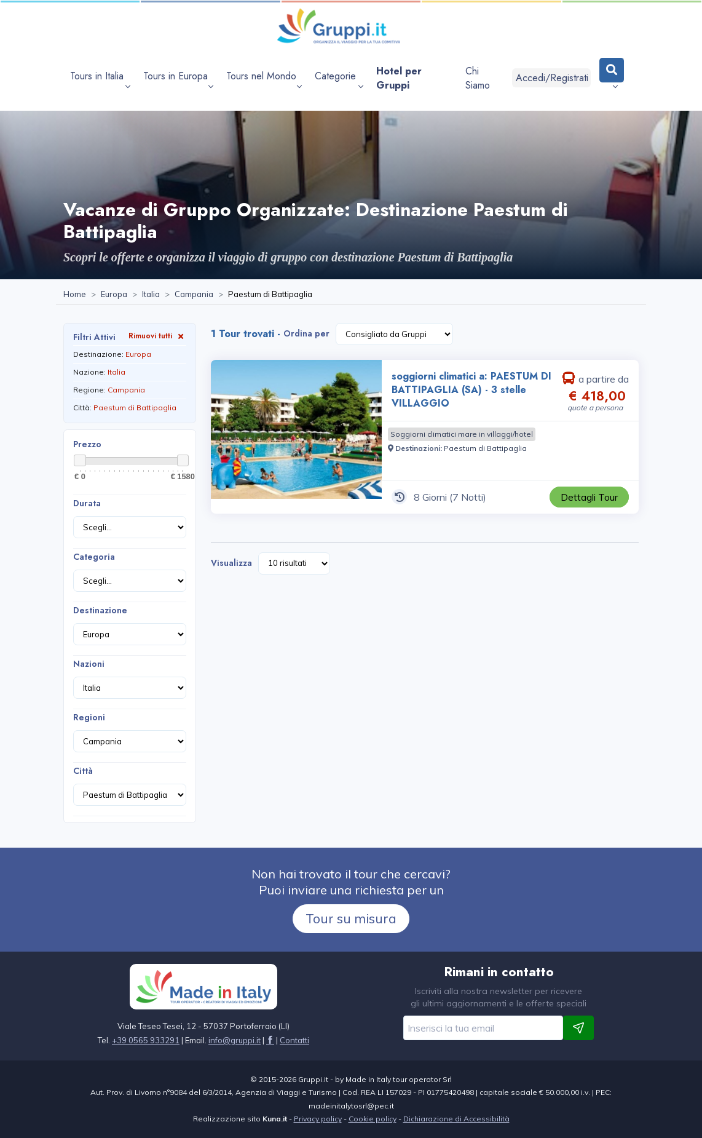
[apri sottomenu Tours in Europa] (178, 78)
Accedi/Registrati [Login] (552, 78)
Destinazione (100, 610)
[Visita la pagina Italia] (151, 294)
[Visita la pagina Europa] (114, 294)
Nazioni (89, 664)
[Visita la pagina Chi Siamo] (484, 78)
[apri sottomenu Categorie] (338, 78)
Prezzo (87, 444)
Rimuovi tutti (157, 335)
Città (83, 771)
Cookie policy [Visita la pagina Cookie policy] (372, 1118)
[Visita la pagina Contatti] (294, 1040)
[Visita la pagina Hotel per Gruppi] (414, 78)
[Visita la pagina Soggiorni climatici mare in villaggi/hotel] (461, 434)
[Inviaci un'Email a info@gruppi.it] (234, 1040)
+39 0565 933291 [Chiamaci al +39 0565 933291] (145, 1040)
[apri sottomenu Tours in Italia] (100, 78)
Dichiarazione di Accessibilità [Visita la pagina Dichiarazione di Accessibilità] (456, 1118)
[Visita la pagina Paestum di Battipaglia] (485, 448)
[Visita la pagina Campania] (194, 294)
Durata (87, 503)
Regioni (89, 717)
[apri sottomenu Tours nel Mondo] (264, 78)
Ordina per (306, 333)
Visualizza (231, 563)
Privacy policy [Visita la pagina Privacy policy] (318, 1118)
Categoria (94, 557)
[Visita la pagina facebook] (270, 1040)
